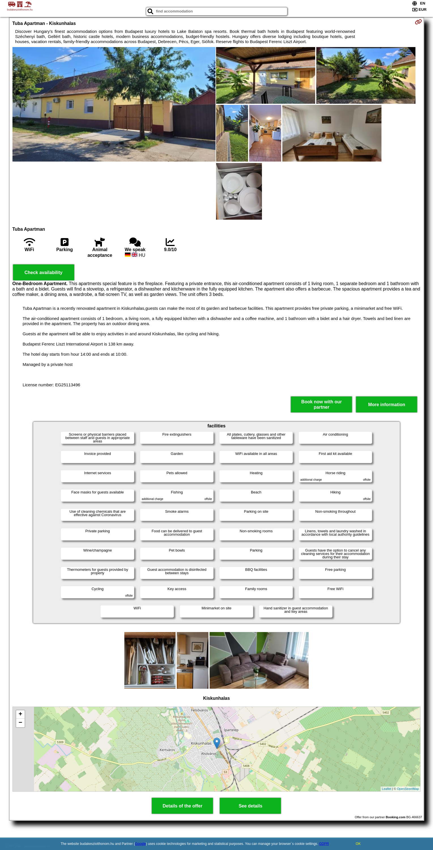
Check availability (43, 272)
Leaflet (386, 788)
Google (140, 844)
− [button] (20, 723)
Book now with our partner (321, 404)
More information (386, 404)
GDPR (324, 844)
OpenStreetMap (408, 788)
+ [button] (20, 714)
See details (251, 806)
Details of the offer (182, 806)
